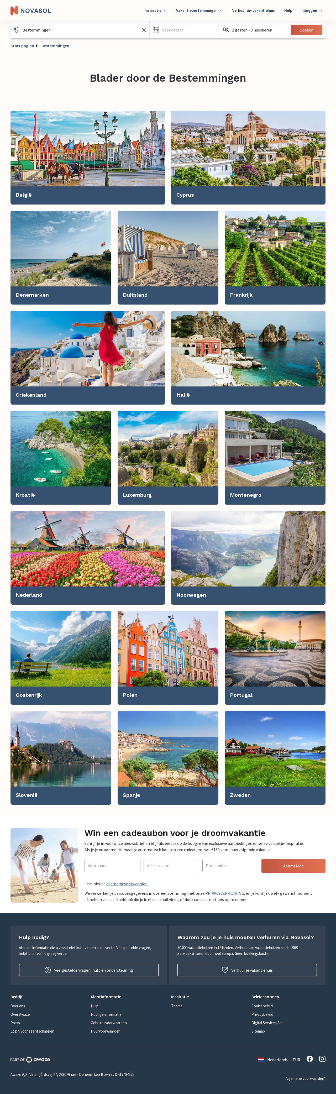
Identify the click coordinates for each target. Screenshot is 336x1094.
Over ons (17, 1005)
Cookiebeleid (262, 1005)
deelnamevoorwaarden (127, 883)
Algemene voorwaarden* (306, 1078)
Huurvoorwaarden (105, 1031)
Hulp (288, 10)
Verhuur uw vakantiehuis (253, 10)
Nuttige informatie (106, 1014)
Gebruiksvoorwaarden (109, 1022)
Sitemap (258, 1031)
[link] (87, 158)
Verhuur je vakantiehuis (247, 970)
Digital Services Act (267, 1022)
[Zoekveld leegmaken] (143, 30)
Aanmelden (293, 865)
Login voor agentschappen (32, 1031)
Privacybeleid (262, 1014)
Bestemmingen (55, 45)
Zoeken (306, 30)
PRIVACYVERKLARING (224, 893)
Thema (176, 1005)
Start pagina (22, 45)
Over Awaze (20, 1014)
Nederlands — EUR (279, 1059)
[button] (184, 30)
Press (15, 1022)
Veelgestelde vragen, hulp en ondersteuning (89, 970)
